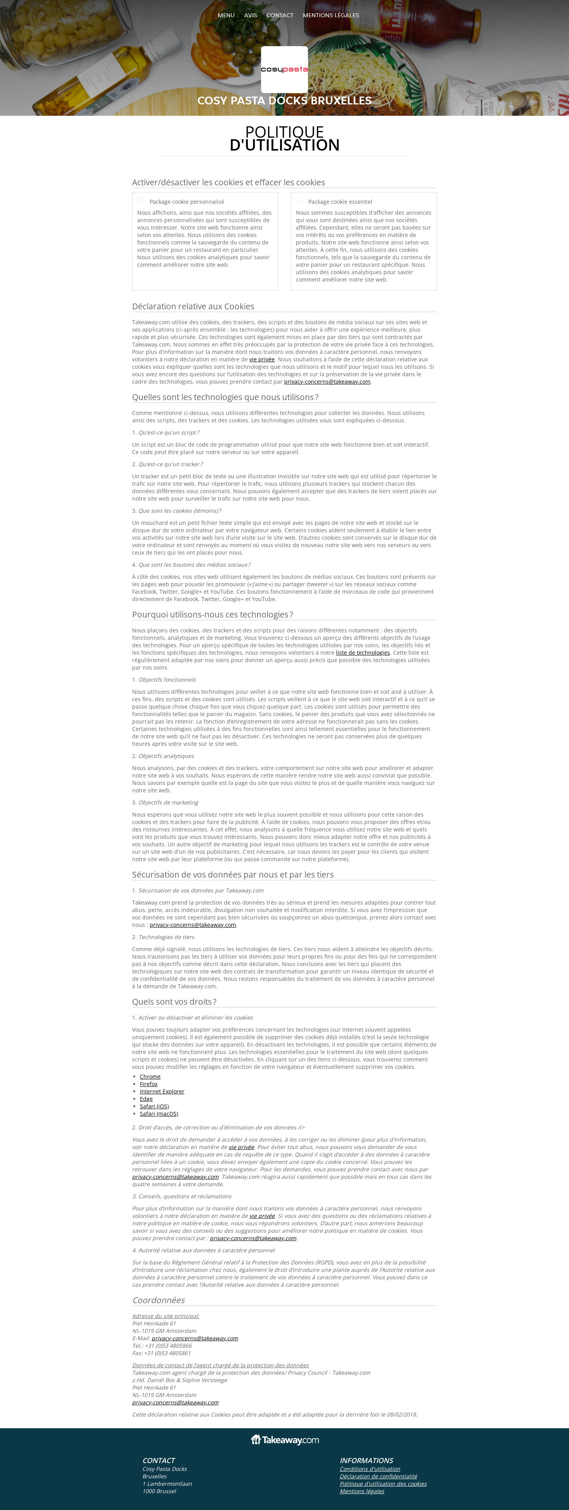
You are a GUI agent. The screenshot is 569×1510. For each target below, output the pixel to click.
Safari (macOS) (159, 1113)
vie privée (262, 359)
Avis (250, 15)
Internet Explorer (162, 1091)
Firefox (148, 1084)
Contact (280, 15)
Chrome (150, 1076)
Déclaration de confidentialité (378, 1476)
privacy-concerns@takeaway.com (327, 381)
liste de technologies (363, 652)
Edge (146, 1098)
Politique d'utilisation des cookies (383, 1483)
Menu (226, 15)
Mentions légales (331, 15)
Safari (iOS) (154, 1106)
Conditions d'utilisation (370, 1468)
